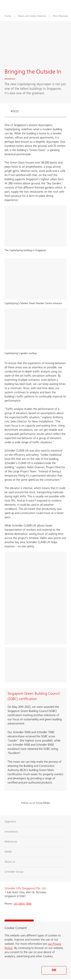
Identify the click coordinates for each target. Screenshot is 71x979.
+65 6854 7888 (22, 904)
